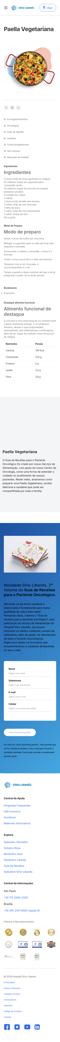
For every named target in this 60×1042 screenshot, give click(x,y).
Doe (49, 8)
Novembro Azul (13, 854)
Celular (12, 704)
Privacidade (9, 982)
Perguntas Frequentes (17, 805)
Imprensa (8, 1005)
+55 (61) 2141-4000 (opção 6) (22, 910)
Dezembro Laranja (15, 860)
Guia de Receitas (14, 866)
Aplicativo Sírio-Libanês (18, 871)
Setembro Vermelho (16, 842)
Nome (12, 668)
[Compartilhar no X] (6, 107)
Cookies (7, 1017)
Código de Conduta (12, 1011)
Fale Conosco (12, 811)
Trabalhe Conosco (12, 994)
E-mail (12, 692)
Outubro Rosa (12, 848)
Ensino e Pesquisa (12, 988)
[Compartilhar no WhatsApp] (18, 107)
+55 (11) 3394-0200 (16, 897)
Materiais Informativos (17, 823)
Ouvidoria (10, 817)
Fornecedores (10, 1000)
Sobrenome (15, 680)
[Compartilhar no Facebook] (12, 107)
